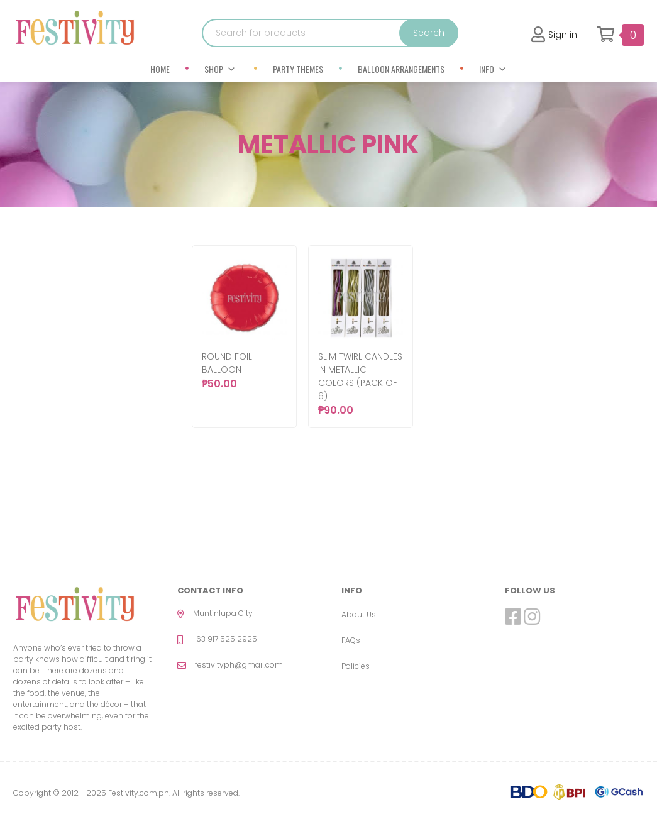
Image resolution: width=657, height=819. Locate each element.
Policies (355, 666)
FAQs (350, 640)
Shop (220, 68)
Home (160, 68)
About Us (358, 614)
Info (493, 68)
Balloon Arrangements (401, 68)
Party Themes (298, 68)
